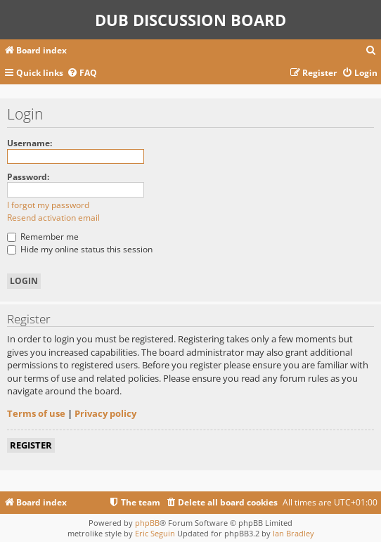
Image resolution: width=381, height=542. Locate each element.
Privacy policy (105, 413)
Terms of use (36, 413)
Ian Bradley (293, 533)
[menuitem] (371, 50)
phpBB (147, 522)
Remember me (43, 237)
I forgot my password (48, 205)
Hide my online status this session (80, 249)
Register (31, 445)
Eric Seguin (155, 533)
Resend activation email (53, 217)
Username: (29, 143)
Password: (28, 177)
